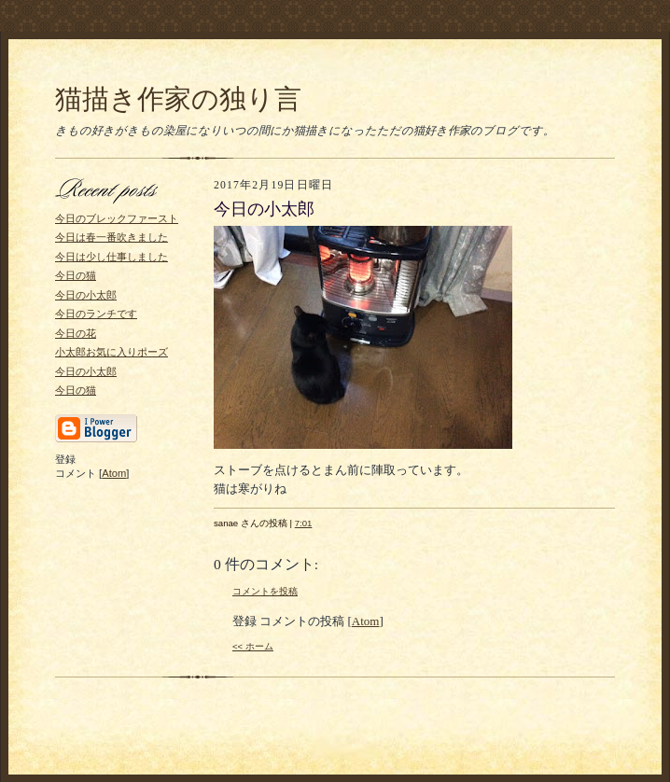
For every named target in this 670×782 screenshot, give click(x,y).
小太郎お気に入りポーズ (111, 351)
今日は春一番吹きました (111, 237)
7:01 (304, 523)
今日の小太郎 (86, 294)
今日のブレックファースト (116, 218)
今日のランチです (96, 313)
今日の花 (75, 333)
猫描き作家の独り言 (178, 99)
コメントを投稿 (265, 591)
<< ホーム (252, 646)
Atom (114, 473)
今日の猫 (75, 275)
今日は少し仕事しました (111, 256)
